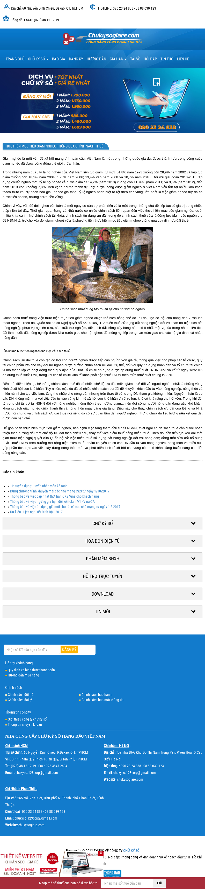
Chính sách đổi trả (20, 695)
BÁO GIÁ (58, 59)
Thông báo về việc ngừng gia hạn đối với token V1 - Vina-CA (52, 501)
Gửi (159, 883)
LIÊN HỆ (183, 59)
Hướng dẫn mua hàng (23, 675)
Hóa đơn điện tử (102, 541)
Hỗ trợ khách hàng (19, 663)
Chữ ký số (38, 59)
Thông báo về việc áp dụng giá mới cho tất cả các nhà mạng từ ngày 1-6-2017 (65, 507)
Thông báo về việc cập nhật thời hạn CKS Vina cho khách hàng (54, 496)
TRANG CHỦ (15, 59)
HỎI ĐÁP (150, 59)
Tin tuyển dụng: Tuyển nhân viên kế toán (39, 486)
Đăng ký (76, 59)
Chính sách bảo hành (97, 695)
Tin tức (166, 59)
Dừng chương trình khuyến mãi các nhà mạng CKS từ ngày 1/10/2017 (59, 491)
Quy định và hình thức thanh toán (31, 670)
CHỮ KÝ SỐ (49, 736)
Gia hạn (118, 59)
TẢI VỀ (135, 59)
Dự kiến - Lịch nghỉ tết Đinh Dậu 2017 (36, 512)
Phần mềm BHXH (102, 558)
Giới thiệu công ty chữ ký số (27, 719)
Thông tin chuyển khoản (25, 724)
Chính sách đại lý (20, 700)
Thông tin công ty (18, 712)
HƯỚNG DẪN (96, 59)
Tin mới (102, 611)
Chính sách (13, 687)
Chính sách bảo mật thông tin (102, 700)
